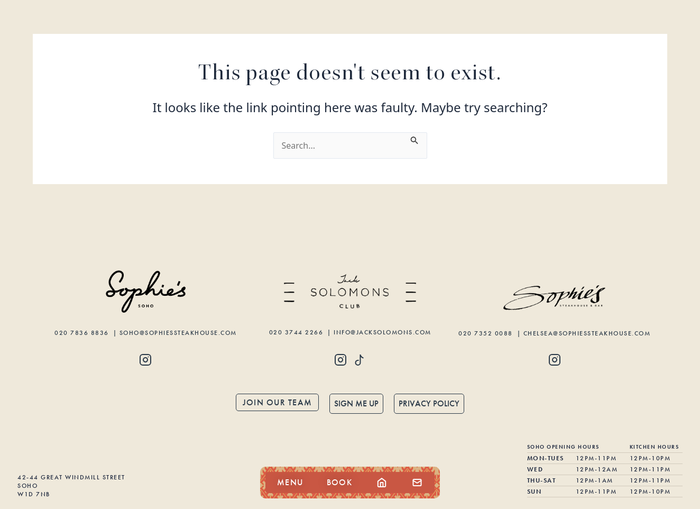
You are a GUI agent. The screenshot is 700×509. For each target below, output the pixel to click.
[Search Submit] (414, 138)
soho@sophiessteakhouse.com (178, 333)
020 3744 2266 (297, 332)
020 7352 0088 (486, 333)
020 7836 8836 (82, 333)
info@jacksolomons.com (382, 332)
